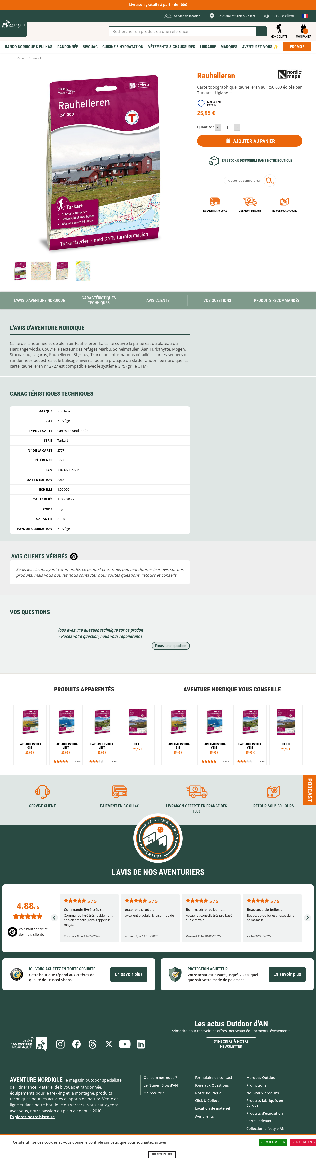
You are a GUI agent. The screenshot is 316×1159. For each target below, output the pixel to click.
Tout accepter (273, 1142)
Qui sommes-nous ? (160, 1077)
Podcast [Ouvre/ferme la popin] (309, 790)
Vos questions (217, 300)
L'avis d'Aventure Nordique (39, 300)
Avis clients (204, 1116)
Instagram (60, 1044)
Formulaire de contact (213, 1077)
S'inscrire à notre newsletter (231, 1044)
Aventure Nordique (36, 1079)
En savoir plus (129, 974)
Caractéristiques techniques (99, 300)
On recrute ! (154, 1093)
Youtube (125, 1044)
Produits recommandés (276, 300)
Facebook (76, 1044)
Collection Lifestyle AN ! (266, 1128)
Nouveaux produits (262, 1093)
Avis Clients (158, 300)
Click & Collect (207, 1100)
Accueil (22, 58)
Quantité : (205, 127)
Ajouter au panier (254, 141)
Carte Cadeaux (258, 1120)
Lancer (261, 31)
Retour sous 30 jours (284, 210)
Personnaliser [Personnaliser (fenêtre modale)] (161, 1154)
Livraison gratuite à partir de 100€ (158, 4)
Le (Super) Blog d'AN (161, 1085)
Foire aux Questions (212, 1085)
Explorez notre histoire (32, 1116)
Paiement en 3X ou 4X (215, 210)
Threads (92, 1044)
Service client (42, 805)
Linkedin (141, 1044)
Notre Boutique (208, 1093)
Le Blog (30, 1044)
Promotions (256, 1085)
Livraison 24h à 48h (250, 210)
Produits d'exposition (264, 1113)
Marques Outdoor (261, 1077)
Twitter (109, 1044)
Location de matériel (212, 1108)
